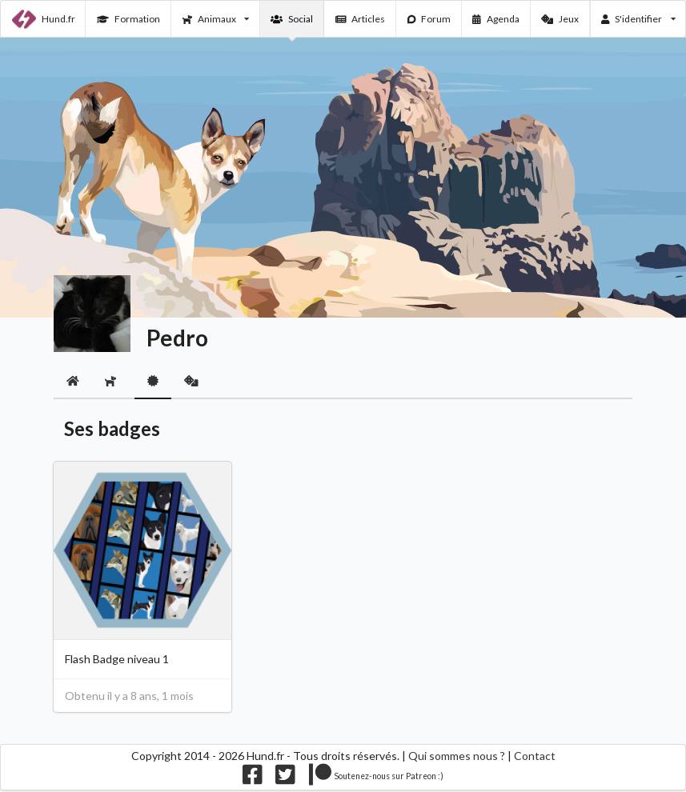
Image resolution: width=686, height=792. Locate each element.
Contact (535, 755)
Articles (360, 19)
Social (292, 19)
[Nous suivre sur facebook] (253, 779)
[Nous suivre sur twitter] (285, 779)
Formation (128, 19)
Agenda (496, 19)
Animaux (216, 19)
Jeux (560, 19)
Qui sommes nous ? (456, 755)
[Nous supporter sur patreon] (376, 779)
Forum (429, 19)
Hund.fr (43, 19)
